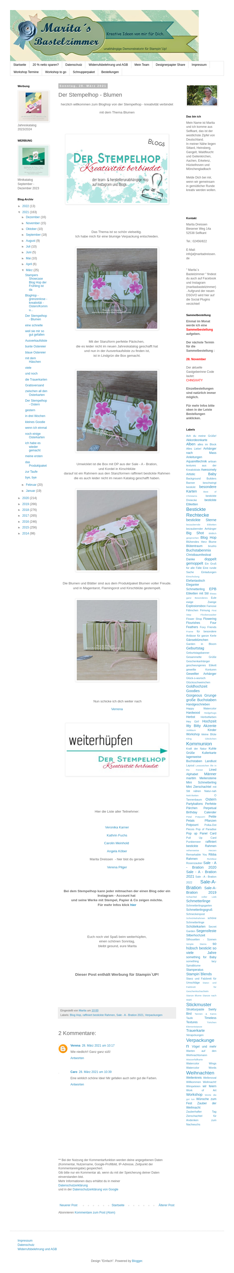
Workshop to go (55, 72)
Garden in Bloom (201, 643)
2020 (26, 498)
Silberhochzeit (195, 935)
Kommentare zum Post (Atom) (95, 1212)
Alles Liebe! (193, 448)
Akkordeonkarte (196, 440)
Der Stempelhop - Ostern (36, 402)
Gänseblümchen (197, 640)
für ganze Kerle (206, 635)
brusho (212, 546)
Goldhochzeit (196, 686)
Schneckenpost (195, 914)
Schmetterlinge (198, 901)
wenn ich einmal (36, 428)
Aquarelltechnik (196, 461)
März (29, 270)
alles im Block (207, 444)
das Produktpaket (36, 463)
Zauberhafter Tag (201, 1111)
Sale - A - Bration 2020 (201, 865)
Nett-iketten (192, 795)
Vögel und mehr (204, 1046)
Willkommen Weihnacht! (201, 1081)
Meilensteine (208, 778)
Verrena (117, 709)
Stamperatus (194, 970)
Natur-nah (210, 791)
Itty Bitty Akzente (201, 726)
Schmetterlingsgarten (199, 905)
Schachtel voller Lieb (201, 896)
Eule (213, 597)
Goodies (193, 691)
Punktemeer (193, 841)
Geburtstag (195, 648)
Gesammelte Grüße (201, 656)
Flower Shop (194, 618)
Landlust (210, 761)
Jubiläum (191, 730)
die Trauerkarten (36, 379)
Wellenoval (209, 1077)
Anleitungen (194, 457)
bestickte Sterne (201, 520)
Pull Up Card (201, 837)
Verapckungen (195, 1035)
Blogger (137, 1261)
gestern (30, 410)
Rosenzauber (194, 863)
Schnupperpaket (84, 72)
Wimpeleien (193, 1086)
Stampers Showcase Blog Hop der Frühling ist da (36, 282)
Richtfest (211, 859)
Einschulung (192, 576)
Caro (73, 1072)
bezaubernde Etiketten (201, 524)
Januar (31, 491)
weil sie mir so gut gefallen (35, 332)
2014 (26, 533)
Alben (191, 444)
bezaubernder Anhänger (201, 528)
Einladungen (208, 572)
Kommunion (199, 743)
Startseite (19, 65)
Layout (190, 765)
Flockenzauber (208, 614)
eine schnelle (34, 325)
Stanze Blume (194, 995)
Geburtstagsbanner (197, 652)
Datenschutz (73, 65)
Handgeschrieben (198, 704)
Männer (210, 774)
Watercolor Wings (201, 1063)
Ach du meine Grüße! (201, 435)
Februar (31, 485)
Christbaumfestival (198, 555)
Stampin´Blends (199, 974)
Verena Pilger (117, 867)
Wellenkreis (194, 1077)
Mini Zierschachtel (198, 787)
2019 (26, 504)
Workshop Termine (26, 72)
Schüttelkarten (196, 926)
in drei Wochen (35, 416)
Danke (190, 559)
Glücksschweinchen (198, 682)
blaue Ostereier (35, 352)
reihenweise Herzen (201, 850)
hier (133, 905)
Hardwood (193, 712)
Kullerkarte (209, 753)
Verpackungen (154, 1014)
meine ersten (34, 456)
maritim (191, 778)
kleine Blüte (209, 734)
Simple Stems (196, 944)
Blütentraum (194, 546)
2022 (26, 206)
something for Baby (201, 957)
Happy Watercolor (201, 708)
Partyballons (194, 804)
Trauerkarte (195, 1030)
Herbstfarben (208, 716)
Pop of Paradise (206, 829)
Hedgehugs (210, 712)
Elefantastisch (195, 580)
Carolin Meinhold (117, 843)
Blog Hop (75, 1014)
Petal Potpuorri (195, 816)
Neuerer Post (68, 1205)
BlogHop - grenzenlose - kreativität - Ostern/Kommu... (36, 303)
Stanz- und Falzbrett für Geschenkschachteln (201, 987)
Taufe (189, 1017)
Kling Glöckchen (201, 738)
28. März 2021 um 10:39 (95, 1072)
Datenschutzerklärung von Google (95, 1189)
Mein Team (142, 65)
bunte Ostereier (35, 346)
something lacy (201, 961)
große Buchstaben (201, 700)
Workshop (194, 1095)
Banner (190, 482)
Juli (28, 246)
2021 (26, 212)
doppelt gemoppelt (201, 561)
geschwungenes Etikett (201, 665)
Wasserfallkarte (194, 1059)
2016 (26, 521)
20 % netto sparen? (46, 65)
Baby (212, 474)
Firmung (205, 610)
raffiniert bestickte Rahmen (99, 1014)
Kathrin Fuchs (117, 835)
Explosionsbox (196, 606)
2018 (26, 510)
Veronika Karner (117, 827)
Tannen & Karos (205, 1013)
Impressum (199, 65)
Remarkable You (196, 854)
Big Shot (195, 533)
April (29, 264)
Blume (212, 541)
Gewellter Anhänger (201, 674)
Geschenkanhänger (198, 661)
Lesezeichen (202, 765)
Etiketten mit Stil (197, 593)
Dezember (33, 217)
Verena (75, 1045)
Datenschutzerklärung (73, 1185)
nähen (197, 791)
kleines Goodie (35, 422)
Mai (29, 258)
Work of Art (201, 1090)
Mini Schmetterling (201, 782)
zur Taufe (31, 471)
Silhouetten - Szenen (201, 939)
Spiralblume (193, 965)
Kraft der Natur (196, 748)
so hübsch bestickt (201, 946)
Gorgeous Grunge (201, 695)
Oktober (31, 229)
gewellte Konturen (201, 669)
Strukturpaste (195, 1009)
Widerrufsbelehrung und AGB (108, 65)
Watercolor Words (201, 1067)
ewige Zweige (201, 601)
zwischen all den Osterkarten (36, 392)
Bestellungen (110, 72)
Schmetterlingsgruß (199, 910)
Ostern (211, 799)
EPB (212, 589)
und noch (31, 373)
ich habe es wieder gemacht (33, 446)
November (33, 223)
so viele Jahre (201, 950)
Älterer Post (166, 1205)
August (31, 241)
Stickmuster (198, 1004)
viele (28, 368)
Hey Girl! (192, 721)
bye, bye (30, 477)
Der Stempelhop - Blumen (36, 317)
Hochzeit (209, 721)
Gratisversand (34, 385)
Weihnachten (200, 1072)
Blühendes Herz (196, 541)
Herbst (190, 717)
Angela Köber (117, 851)
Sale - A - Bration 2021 (129, 1014)
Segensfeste (206, 931)
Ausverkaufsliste (36, 340)
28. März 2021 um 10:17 (98, 1045)
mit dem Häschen (33, 359)
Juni (29, 252)
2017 (26, 515)
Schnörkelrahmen (195, 918)
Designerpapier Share (170, 65)
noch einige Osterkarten (35, 435)
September (34, 234)
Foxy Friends (208, 627)
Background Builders (201, 478)
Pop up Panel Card (201, 833)
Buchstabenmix (198, 550)
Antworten (77, 1058)
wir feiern (209, 1086)
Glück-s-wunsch (196, 678)
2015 (26, 527)
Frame (189, 631)
